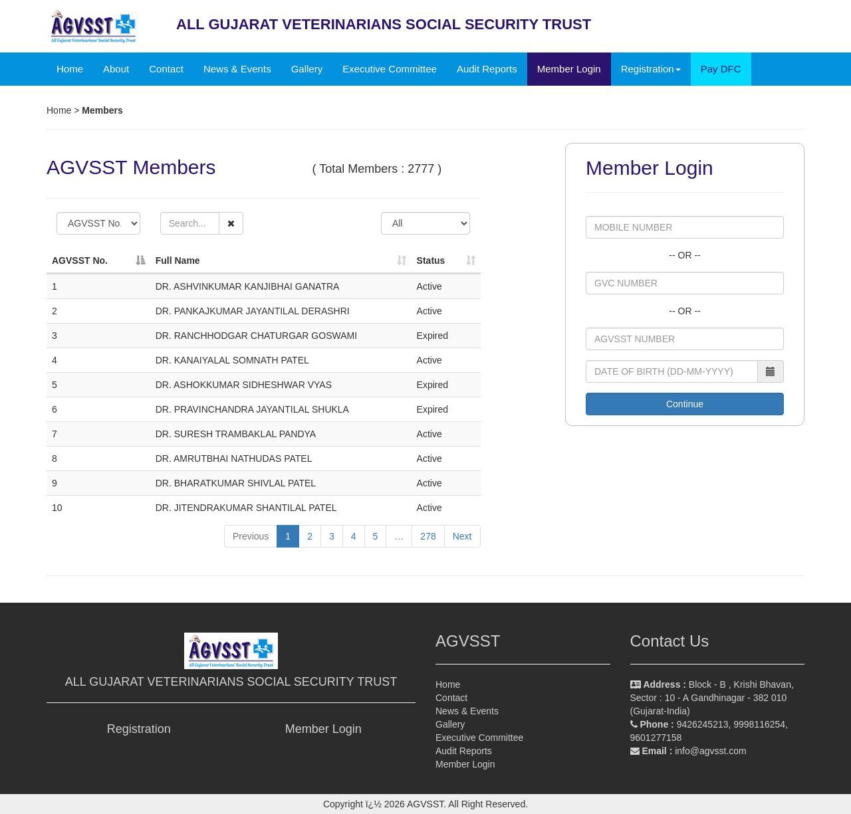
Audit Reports (487, 68)
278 (427, 536)
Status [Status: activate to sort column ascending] (431, 260)
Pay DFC (721, 68)
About (116, 68)
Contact (166, 68)
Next (462, 536)
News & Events (237, 68)
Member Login (569, 68)
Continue (684, 404)
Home (70, 68)
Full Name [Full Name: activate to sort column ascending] (178, 260)
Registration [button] (651, 68)
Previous (251, 536)
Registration (139, 729)
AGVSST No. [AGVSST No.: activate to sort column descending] (80, 260)
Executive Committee (389, 68)
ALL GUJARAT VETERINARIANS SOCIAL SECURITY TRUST (231, 681)
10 (57, 507)
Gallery (307, 68)
